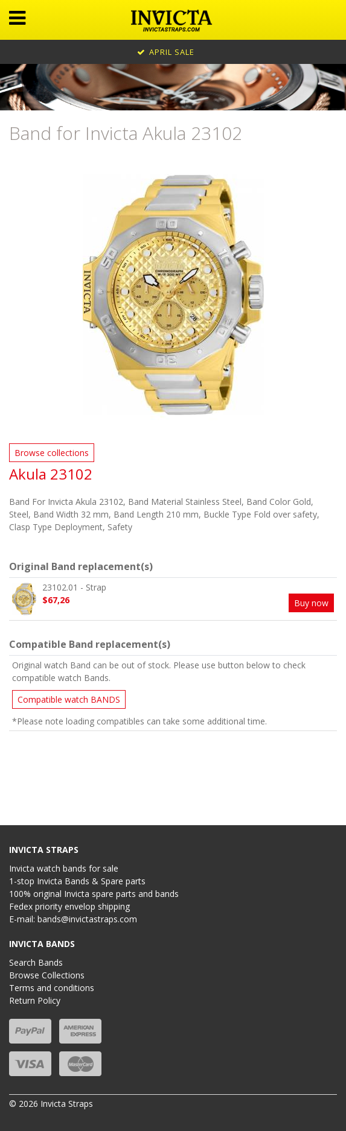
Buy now (311, 603)
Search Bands (36, 962)
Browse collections (51, 452)
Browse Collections (47, 975)
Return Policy (34, 1000)
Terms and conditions (51, 987)
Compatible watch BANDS (69, 699)
